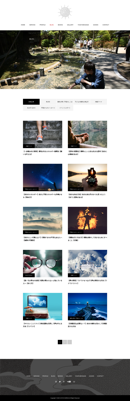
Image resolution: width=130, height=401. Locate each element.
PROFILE (42, 25)
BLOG (52, 25)
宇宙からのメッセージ (48, 108)
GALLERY (70, 25)
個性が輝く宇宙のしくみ (64, 102)
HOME (23, 25)
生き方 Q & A (31, 108)
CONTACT (106, 25)
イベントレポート (64, 108)
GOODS (95, 25)
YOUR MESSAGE (83, 25)
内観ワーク (98, 102)
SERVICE (32, 25)
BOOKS (60, 25)
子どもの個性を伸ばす (82, 102)
